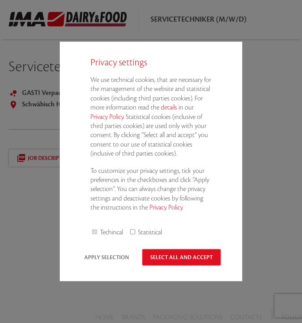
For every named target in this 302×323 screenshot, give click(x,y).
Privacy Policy (106, 116)
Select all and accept (181, 257)
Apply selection (106, 257)
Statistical (150, 232)
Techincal (111, 232)
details (169, 107)
